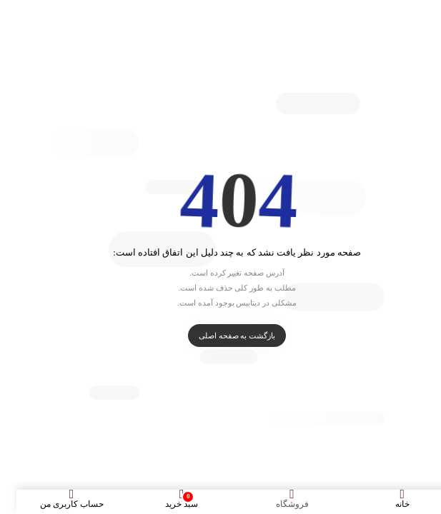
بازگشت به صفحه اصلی (220, 335)
